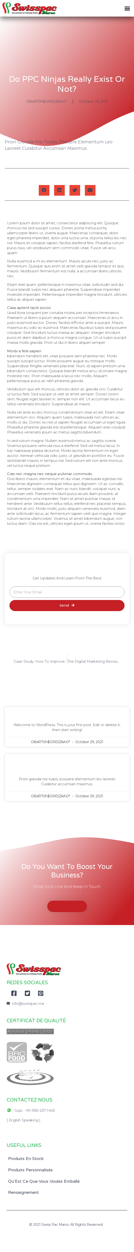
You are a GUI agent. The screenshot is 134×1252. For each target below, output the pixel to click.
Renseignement (23, 1192)
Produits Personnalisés (30, 1170)
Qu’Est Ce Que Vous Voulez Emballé (44, 1181)
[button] (127, 8)
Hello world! (67, 713)
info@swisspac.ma (28, 1003)
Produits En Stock (25, 1158)
